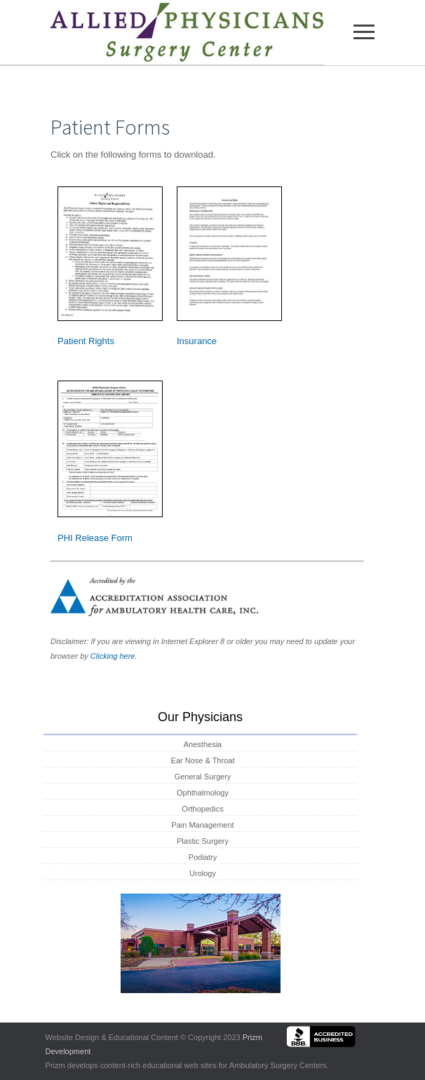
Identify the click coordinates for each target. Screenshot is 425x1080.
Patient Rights (86, 341)
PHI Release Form (95, 538)
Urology (202, 873)
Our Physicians (200, 717)
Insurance (197, 341)
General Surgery (203, 776)
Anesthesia (203, 744)
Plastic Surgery (203, 841)
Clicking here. (113, 656)
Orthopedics (202, 809)
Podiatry (203, 857)
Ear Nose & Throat (203, 760)
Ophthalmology (203, 792)
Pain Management (202, 825)
